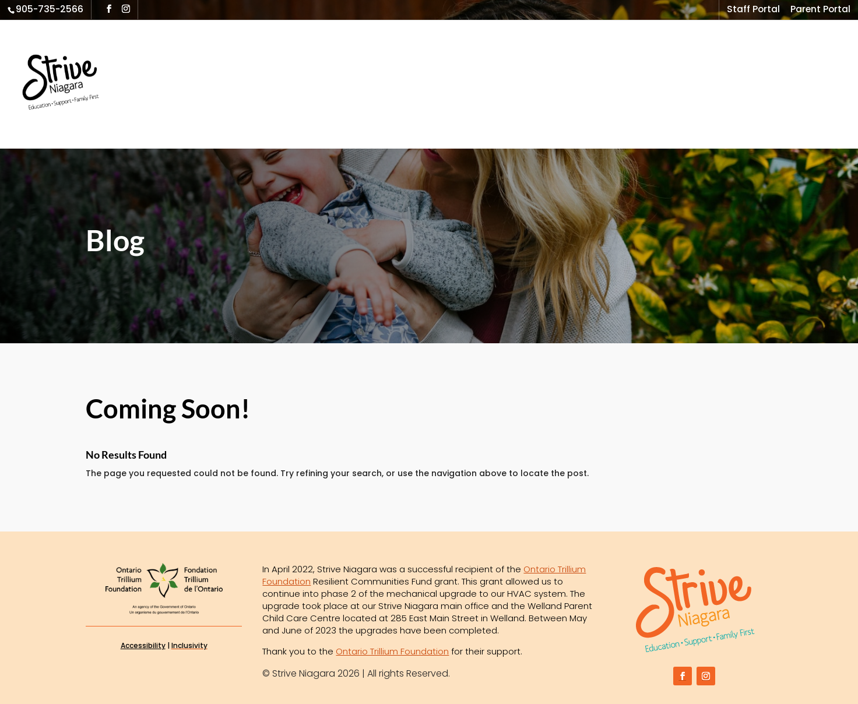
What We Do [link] (210, 62)
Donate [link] (151, 108)
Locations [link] (606, 62)
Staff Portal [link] (753, 10)
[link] (83, 83)
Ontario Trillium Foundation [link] (392, 651)
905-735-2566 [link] (49, 9)
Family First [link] (400, 62)
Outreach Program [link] (307, 62)
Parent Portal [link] (820, 10)
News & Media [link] (683, 62)
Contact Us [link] (777, 62)
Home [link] (147, 62)
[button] (109, 9)
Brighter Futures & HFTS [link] (505, 62)
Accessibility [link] (143, 645)
